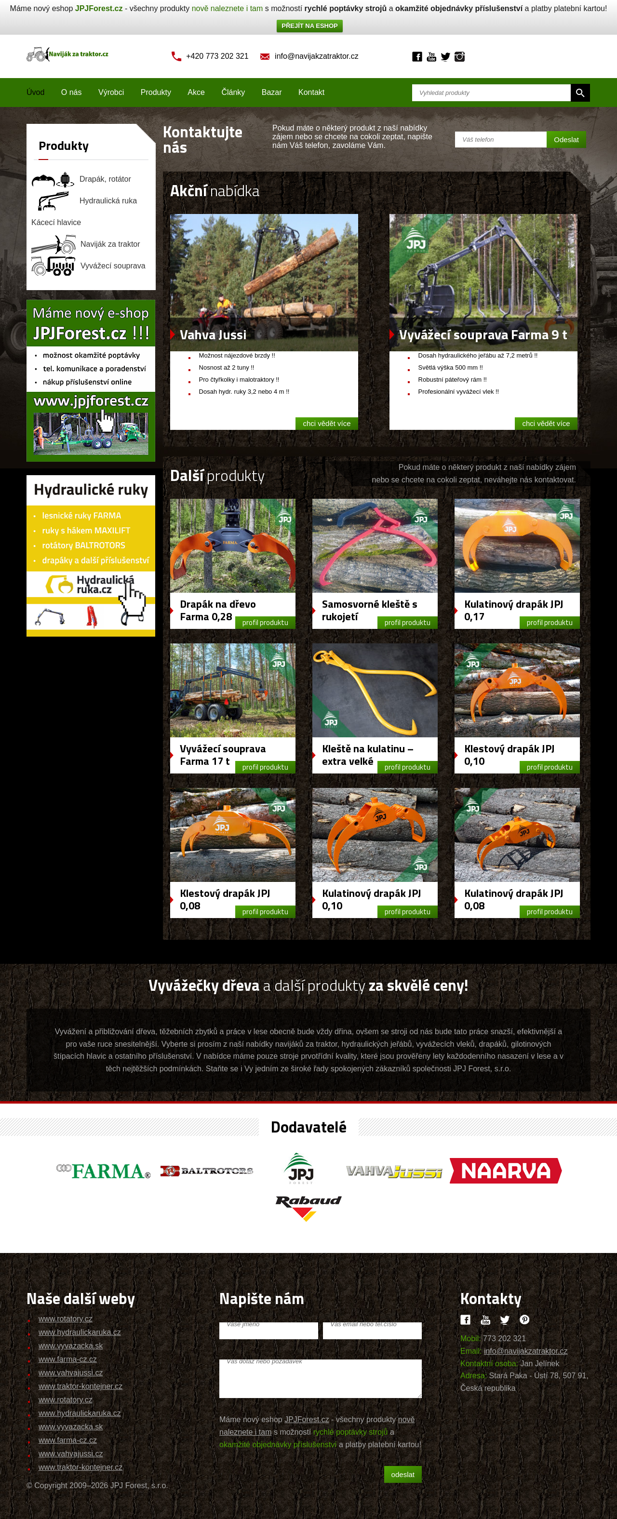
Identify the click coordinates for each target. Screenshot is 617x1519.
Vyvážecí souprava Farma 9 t (483, 334)
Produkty (156, 92)
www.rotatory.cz (66, 1319)
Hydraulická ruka (84, 201)
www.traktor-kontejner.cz (80, 1386)
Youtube (431, 57)
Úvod (35, 92)
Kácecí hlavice (56, 222)
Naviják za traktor (85, 244)
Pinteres (525, 1320)
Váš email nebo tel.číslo (363, 1324)
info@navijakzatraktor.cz (317, 56)
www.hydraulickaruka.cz (80, 1332)
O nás (71, 92)
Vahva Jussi (213, 334)
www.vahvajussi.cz (71, 1373)
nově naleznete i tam (227, 8)
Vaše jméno (243, 1324)
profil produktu (265, 622)
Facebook (417, 57)
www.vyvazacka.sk (71, 1346)
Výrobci (111, 92)
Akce (196, 92)
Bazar (272, 92)
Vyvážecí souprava (88, 266)
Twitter (446, 57)
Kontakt (311, 92)
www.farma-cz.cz (68, 1359)
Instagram (460, 57)
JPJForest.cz (99, 8)
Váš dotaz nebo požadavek (264, 1361)
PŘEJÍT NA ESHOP (310, 25)
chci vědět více (326, 423)
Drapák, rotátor (81, 179)
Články (233, 92)
